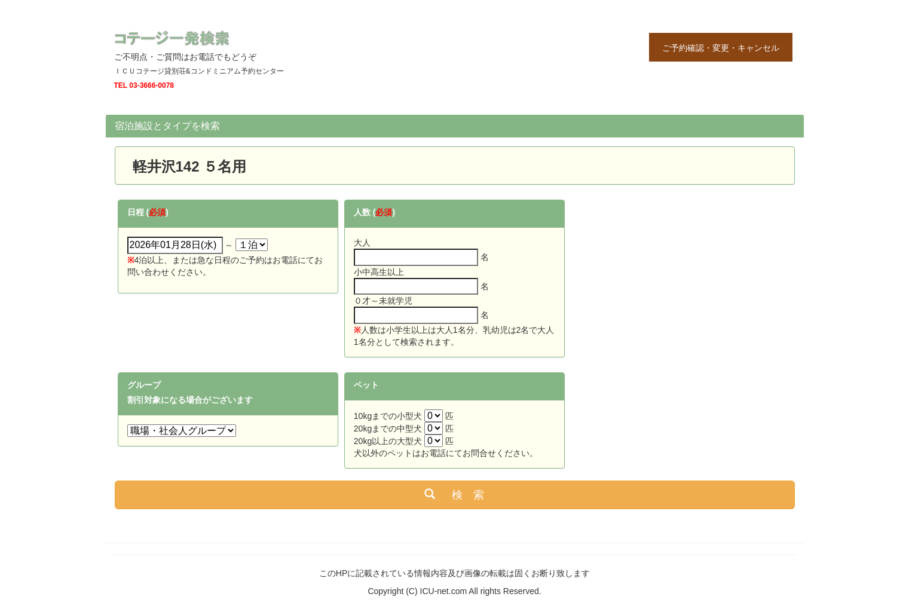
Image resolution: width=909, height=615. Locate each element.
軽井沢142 (159, 167)
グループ (144, 385)
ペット (366, 385)
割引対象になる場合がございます (190, 400)
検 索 (454, 494)
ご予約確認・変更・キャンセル (720, 48)
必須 (157, 212)
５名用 (224, 167)
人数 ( (365, 212)
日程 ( (138, 212)
